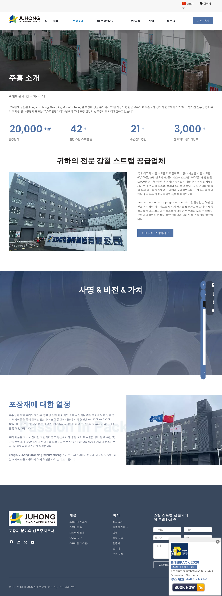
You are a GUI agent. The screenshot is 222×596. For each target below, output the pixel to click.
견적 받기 (203, 20)
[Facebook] (11, 543)
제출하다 (164, 565)
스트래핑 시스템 (78, 521)
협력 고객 (118, 538)
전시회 (116, 548)
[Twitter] (25, 543)
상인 (115, 532)
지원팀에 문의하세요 (155, 233)
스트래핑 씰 (75, 527)
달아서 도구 (75, 538)
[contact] (68, 211)
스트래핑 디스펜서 (79, 543)
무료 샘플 (118, 554)
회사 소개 (118, 521)
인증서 (116, 543)
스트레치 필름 (77, 532)
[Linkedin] (18, 543)
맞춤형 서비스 (120, 527)
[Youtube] (33, 543)
